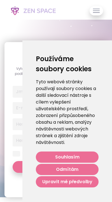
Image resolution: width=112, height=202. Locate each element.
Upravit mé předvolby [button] (67, 181)
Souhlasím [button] (67, 157)
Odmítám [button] (67, 169)
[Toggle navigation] (96, 10)
